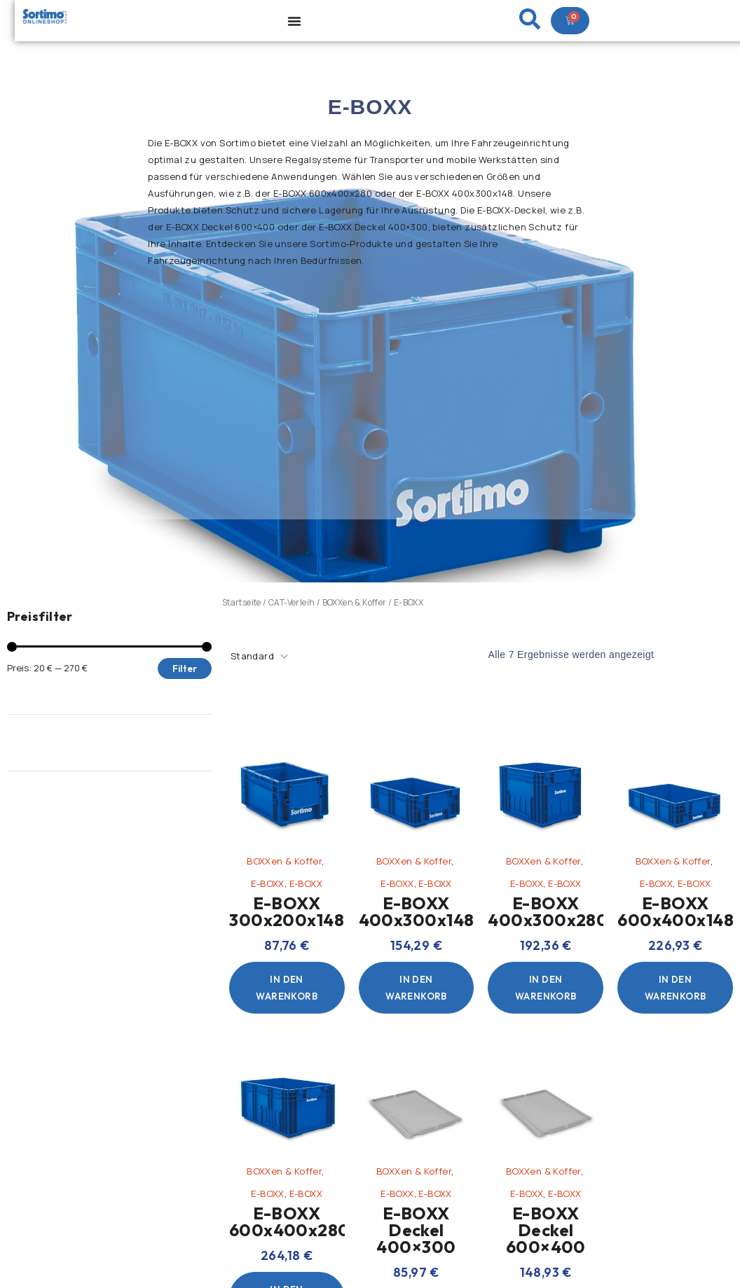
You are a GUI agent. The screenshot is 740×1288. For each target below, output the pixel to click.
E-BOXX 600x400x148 (675, 911)
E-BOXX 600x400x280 (289, 1221)
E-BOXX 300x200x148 (286, 911)
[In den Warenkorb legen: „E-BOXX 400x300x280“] (545, 988)
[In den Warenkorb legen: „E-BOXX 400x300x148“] (416, 988)
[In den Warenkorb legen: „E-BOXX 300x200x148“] (287, 988)
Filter (184, 668)
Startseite (241, 602)
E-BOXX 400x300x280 (548, 911)
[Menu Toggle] (294, 21)
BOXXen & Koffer (354, 602)
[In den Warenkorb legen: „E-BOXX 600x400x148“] (675, 988)
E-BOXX (267, 883)
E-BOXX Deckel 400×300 (415, 1230)
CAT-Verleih (291, 602)
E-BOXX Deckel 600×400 (546, 1230)
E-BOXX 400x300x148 (416, 911)
